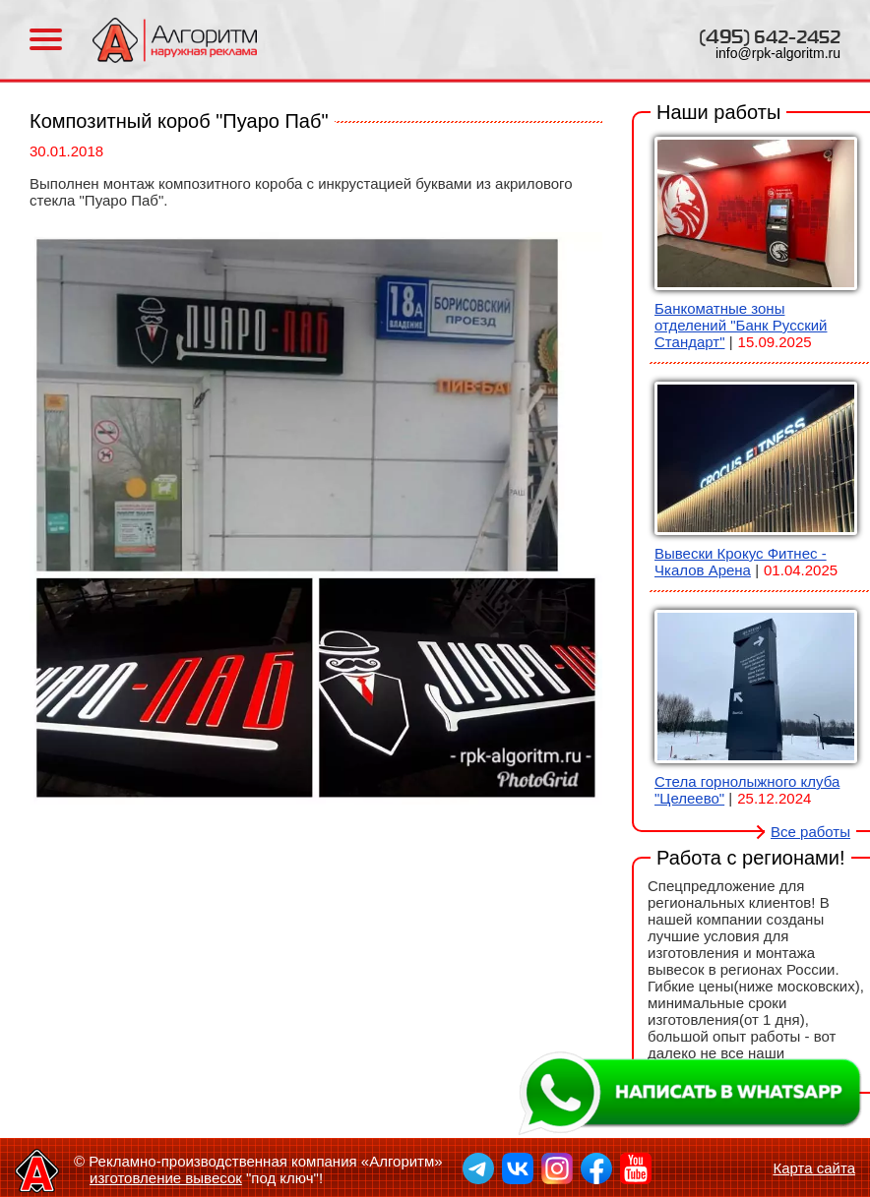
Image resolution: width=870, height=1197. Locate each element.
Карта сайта (814, 1168)
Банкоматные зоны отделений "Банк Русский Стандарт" (740, 325)
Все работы (810, 831)
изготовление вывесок (166, 1177)
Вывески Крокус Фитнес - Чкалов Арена (740, 561)
